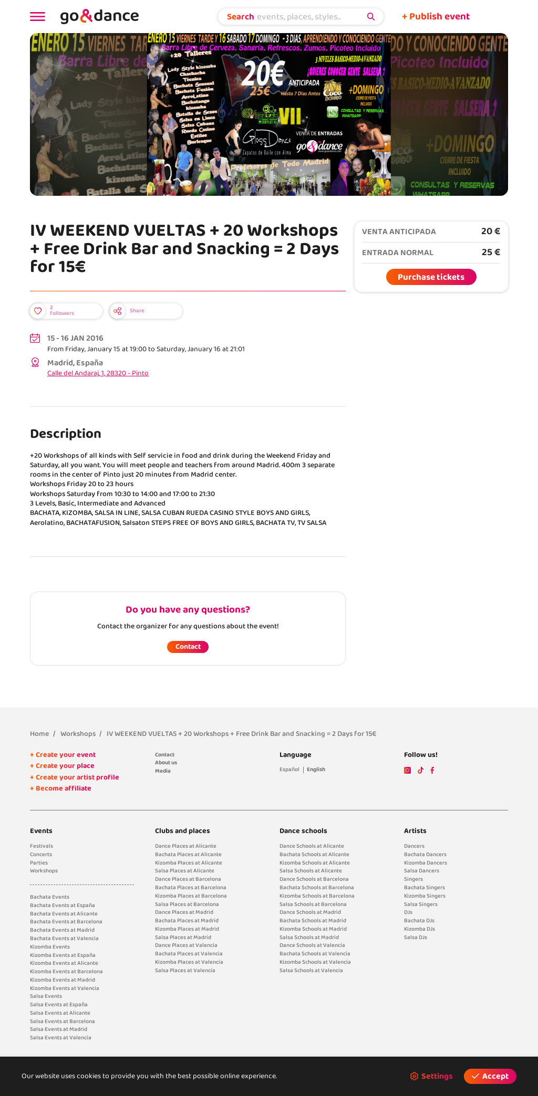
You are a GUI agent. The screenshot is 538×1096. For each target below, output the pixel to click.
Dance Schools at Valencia (312, 945)
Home (39, 734)
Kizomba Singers (425, 896)
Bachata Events (49, 897)
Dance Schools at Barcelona (314, 879)
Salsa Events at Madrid (58, 1029)
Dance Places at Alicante (185, 846)
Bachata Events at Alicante (64, 914)
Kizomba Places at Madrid (187, 929)
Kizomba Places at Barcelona (191, 896)
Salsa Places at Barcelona (187, 904)
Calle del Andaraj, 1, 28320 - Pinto (98, 373)
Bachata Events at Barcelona (66, 921)
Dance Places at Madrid (184, 912)
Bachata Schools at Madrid (313, 920)
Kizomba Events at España (63, 955)
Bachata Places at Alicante (188, 854)
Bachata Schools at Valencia (315, 953)
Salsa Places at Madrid (183, 937)
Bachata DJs (419, 920)
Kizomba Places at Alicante (188, 863)
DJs (408, 912)
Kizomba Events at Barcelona (66, 971)
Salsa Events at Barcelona (62, 1021)
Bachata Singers (424, 887)
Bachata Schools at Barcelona (317, 887)
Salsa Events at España (59, 1004)
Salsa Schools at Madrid (309, 937)
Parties (39, 863)
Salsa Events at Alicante (60, 1013)
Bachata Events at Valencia (64, 938)
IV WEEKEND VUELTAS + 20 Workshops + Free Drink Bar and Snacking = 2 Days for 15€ (242, 734)
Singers (413, 879)
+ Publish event (436, 16)
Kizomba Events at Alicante (64, 963)
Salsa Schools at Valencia (311, 970)
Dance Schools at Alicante (312, 846)
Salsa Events (46, 996)
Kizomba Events (50, 947)
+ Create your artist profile (74, 778)
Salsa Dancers (421, 871)
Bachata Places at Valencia (189, 953)
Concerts (41, 854)
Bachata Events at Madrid (62, 930)
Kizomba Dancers (425, 863)
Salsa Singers (421, 904)
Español (289, 769)
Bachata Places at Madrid (187, 920)
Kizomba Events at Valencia (64, 988)
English (316, 769)
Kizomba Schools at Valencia (315, 962)
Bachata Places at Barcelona (190, 887)
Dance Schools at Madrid (310, 912)
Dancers (414, 846)
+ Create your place (62, 766)
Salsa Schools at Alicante (311, 871)
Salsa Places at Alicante (184, 871)
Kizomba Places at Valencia (189, 962)
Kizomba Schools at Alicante (315, 863)
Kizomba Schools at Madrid (313, 929)
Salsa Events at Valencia (60, 1037)
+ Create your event (63, 755)
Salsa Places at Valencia (185, 970)
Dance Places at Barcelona (188, 879)
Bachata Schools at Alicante (314, 854)
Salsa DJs (415, 937)
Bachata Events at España (62, 905)
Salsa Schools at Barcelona (313, 904)
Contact (188, 646)
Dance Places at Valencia (186, 945)
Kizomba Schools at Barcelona (317, 896)
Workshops (78, 734)
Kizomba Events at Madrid (62, 980)
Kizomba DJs (419, 929)
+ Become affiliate (60, 789)
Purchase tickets (431, 277)
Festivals (41, 846)
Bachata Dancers (425, 854)
